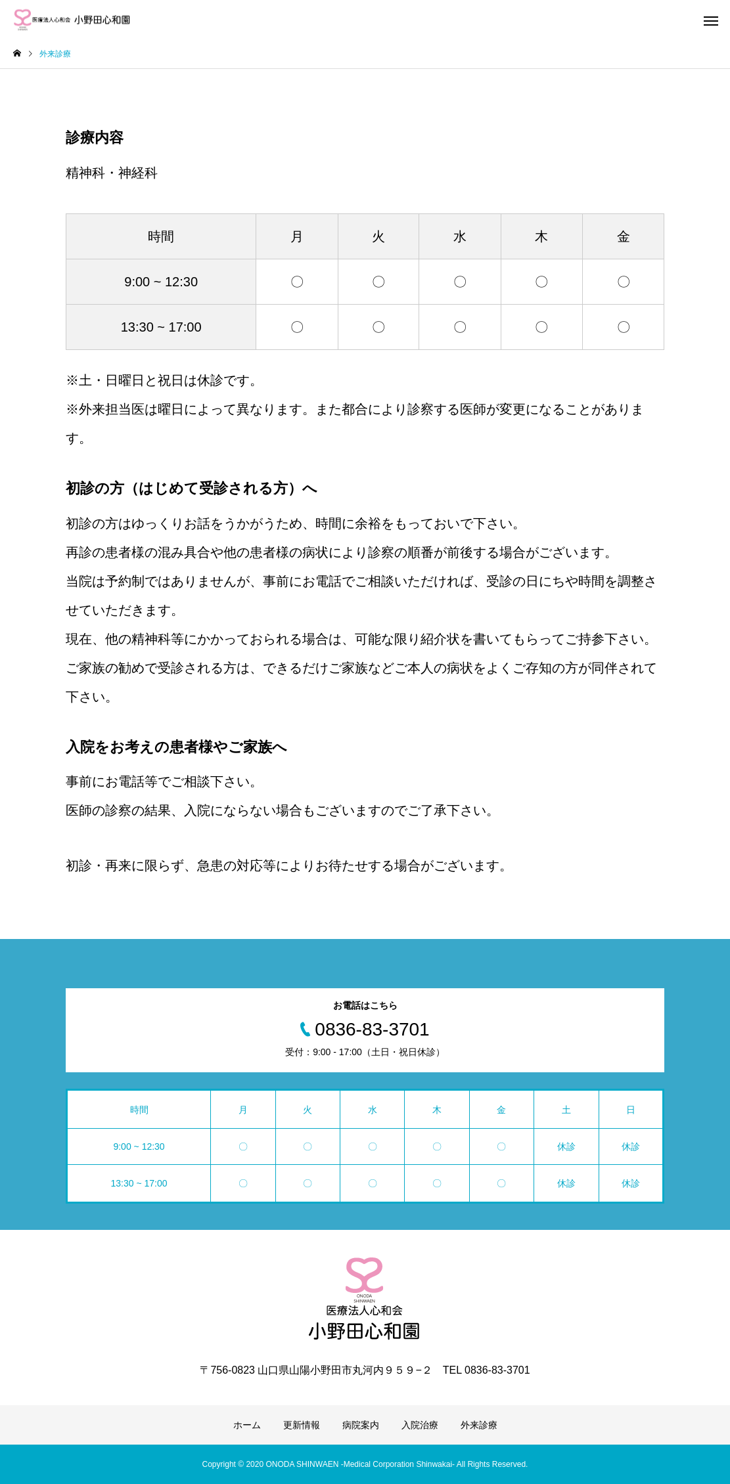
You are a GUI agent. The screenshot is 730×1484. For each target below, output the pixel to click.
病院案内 (360, 1425)
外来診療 (479, 1425)
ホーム (247, 1425)
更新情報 (301, 1425)
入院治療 (419, 1425)
